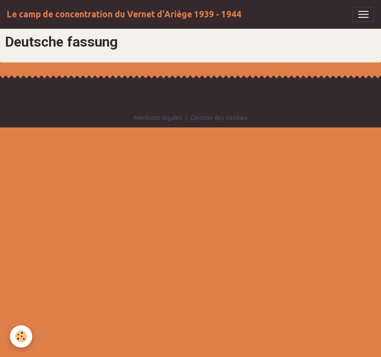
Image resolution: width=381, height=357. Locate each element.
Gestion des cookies (219, 118)
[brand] (124, 14)
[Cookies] (21, 336)
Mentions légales (158, 118)
